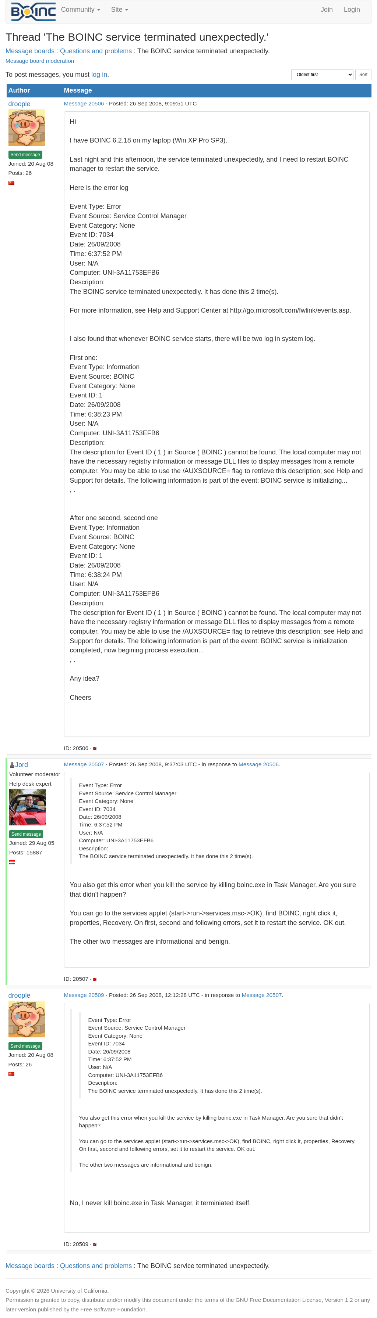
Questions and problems (96, 51)
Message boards (30, 51)
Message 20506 (84, 103)
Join (327, 9)
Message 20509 (84, 995)
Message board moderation (40, 61)
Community (80, 9)
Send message (25, 154)
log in (99, 74)
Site (119, 9)
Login (352, 9)
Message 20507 (84, 764)
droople (19, 104)
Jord (21, 764)
